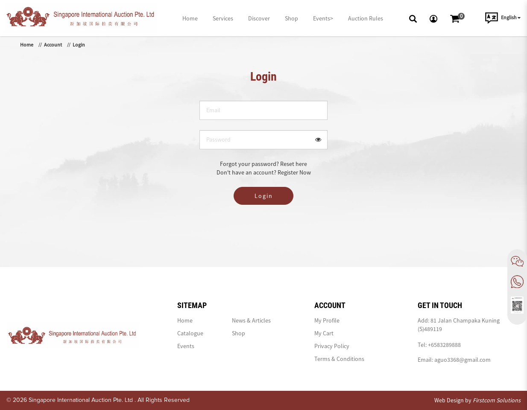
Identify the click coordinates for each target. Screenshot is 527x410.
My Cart (324, 333)
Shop (238, 333)
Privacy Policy (331, 346)
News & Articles (251, 320)
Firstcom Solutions (497, 400)
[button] (413, 18)
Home (26, 44)
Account (53, 44)
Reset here (293, 164)
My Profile (327, 320)
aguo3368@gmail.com (462, 359)
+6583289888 (444, 345)
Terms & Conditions (339, 359)
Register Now (294, 172)
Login (79, 44)
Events (185, 346)
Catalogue (190, 333)
